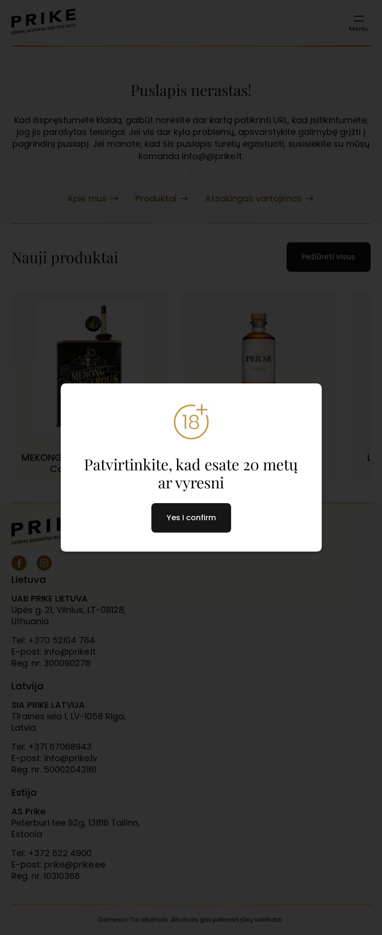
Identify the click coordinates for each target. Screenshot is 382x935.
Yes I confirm (191, 517)
